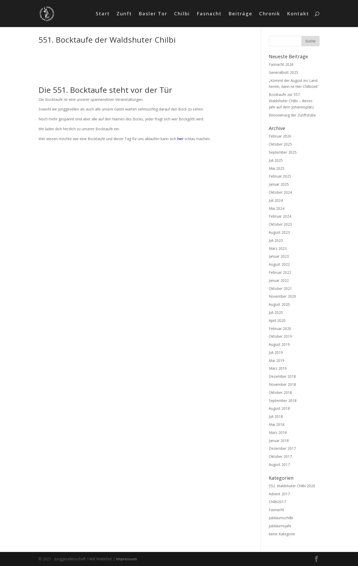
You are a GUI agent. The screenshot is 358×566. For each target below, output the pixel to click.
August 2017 (279, 464)
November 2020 (282, 296)
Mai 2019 (276, 360)
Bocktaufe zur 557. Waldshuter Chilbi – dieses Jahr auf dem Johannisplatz (291, 100)
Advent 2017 (279, 493)
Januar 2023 (279, 256)
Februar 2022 (280, 272)
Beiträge (240, 14)
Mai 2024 (276, 208)
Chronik (269, 14)
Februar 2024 (280, 216)
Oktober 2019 (280, 336)
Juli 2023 (276, 240)
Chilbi (182, 14)
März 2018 (278, 432)
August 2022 (279, 264)
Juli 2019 (276, 352)
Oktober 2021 (280, 288)
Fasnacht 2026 (281, 64)
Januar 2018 (279, 440)
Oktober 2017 (280, 456)
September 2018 (283, 400)
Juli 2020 (276, 312)
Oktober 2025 (280, 144)
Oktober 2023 (280, 224)
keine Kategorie (282, 533)
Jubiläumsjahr (280, 525)
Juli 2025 (276, 160)
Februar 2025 (280, 176)
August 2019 (279, 344)
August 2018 (279, 408)
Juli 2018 (276, 416)
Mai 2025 (276, 168)
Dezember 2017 (282, 448)
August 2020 (279, 304)
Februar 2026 (280, 136)
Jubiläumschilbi (281, 517)
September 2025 (283, 152)
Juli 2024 (276, 200)
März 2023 (278, 248)
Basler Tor (153, 14)
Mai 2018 (276, 424)
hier (180, 138)
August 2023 (279, 232)
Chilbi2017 (277, 501)
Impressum (126, 558)
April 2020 (277, 320)
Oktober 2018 (280, 392)
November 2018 (282, 384)
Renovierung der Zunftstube (292, 115)
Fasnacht (209, 14)
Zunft (124, 14)
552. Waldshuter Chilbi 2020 (292, 485)
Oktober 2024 (280, 192)
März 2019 (278, 368)
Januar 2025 (279, 184)
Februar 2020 (280, 328)
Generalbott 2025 (283, 72)
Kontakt (298, 14)
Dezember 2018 (282, 376)
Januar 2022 (279, 280)
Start (103, 14)
